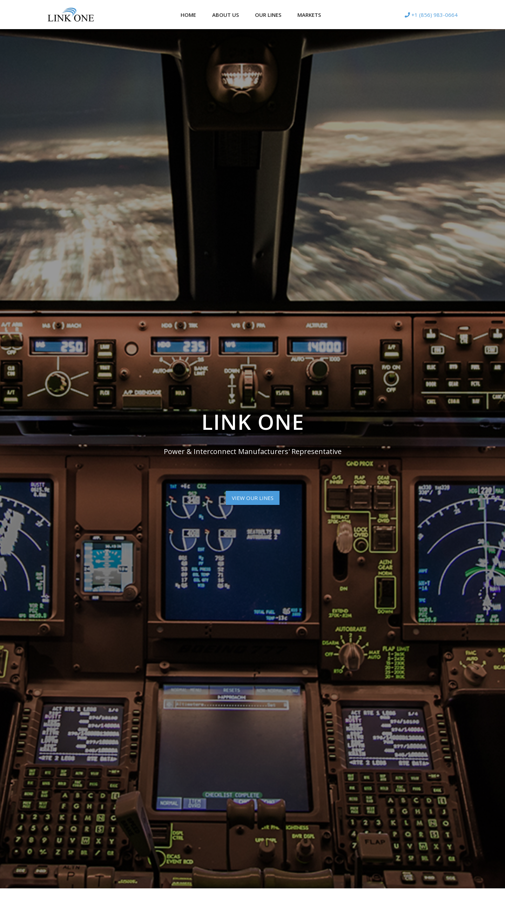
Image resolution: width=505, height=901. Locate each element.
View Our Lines (253, 497)
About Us (225, 14)
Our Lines (268, 14)
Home (188, 14)
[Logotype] (70, 14)
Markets (309, 14)
